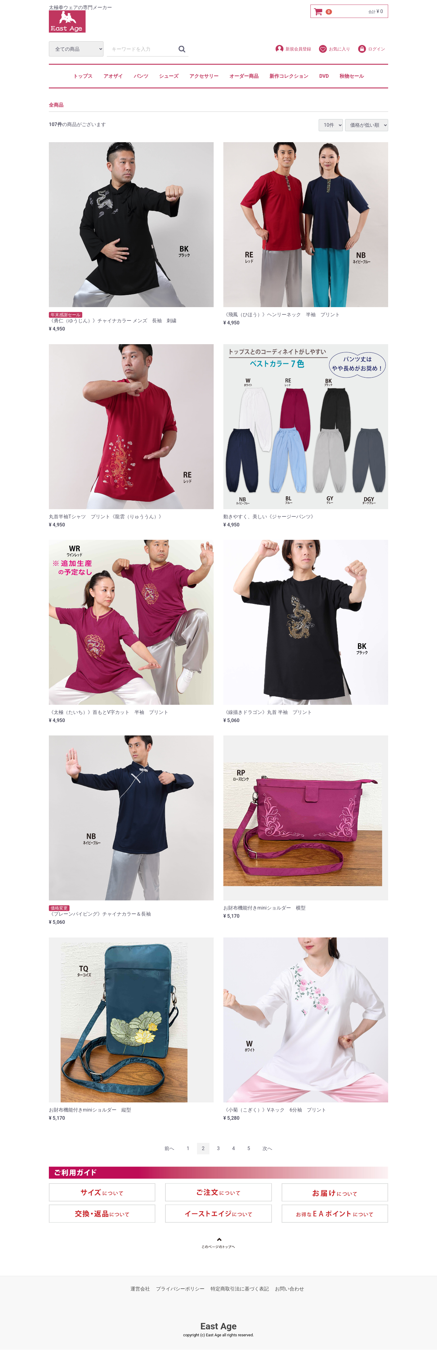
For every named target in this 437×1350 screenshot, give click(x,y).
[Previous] (169, 1149)
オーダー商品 (244, 76)
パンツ (141, 76)
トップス (83, 76)
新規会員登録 (293, 48)
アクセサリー (203, 76)
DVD (324, 76)
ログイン (371, 48)
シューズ (168, 76)
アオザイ (113, 76)
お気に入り (334, 48)
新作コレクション (288, 76)
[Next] (267, 1149)
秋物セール (352, 76)
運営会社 (140, 1289)
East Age (218, 1326)
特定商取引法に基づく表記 (240, 1289)
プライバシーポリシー (180, 1289)
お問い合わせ (289, 1289)
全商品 (56, 105)
